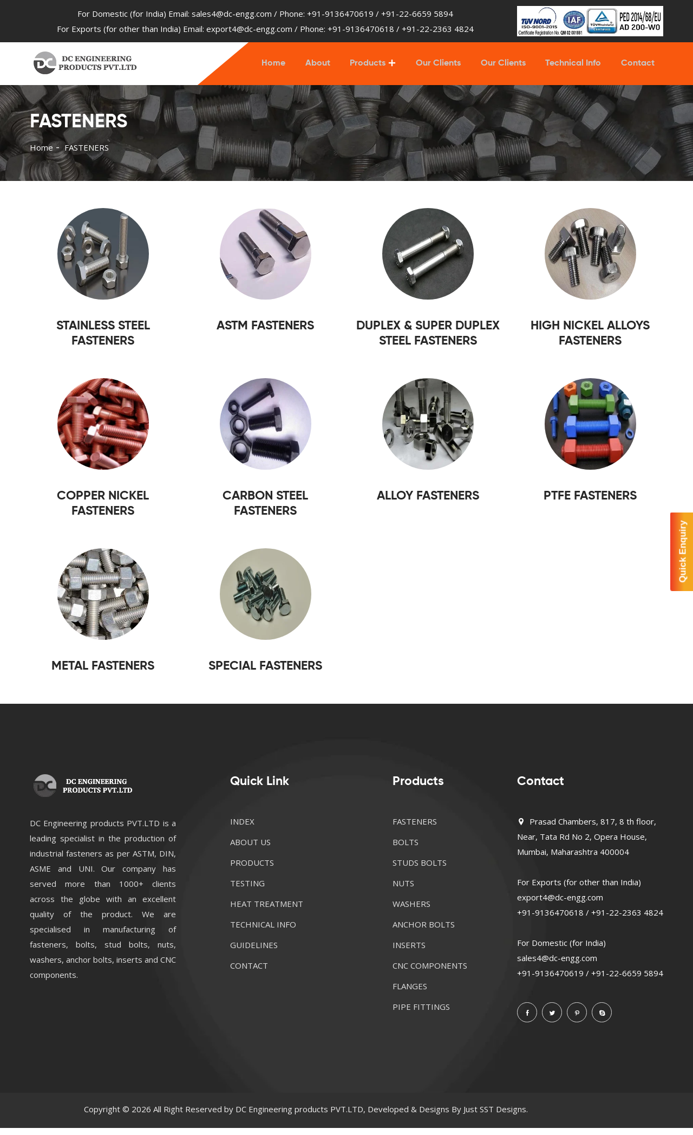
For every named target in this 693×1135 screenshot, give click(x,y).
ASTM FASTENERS (265, 333)
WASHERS (411, 910)
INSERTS (409, 951)
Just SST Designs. (495, 1116)
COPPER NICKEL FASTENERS (103, 510)
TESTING (247, 890)
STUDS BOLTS (420, 869)
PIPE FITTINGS (421, 1013)
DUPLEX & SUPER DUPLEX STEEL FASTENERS (428, 340)
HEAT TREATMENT (266, 910)
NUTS (403, 890)
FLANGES (410, 993)
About (325, 67)
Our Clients (443, 67)
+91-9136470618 (361, 28)
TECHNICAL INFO (263, 931)
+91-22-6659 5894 (417, 13)
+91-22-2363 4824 (438, 28)
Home (283, 67)
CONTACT (249, 972)
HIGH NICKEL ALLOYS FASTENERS (590, 340)
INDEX (242, 828)
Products (374, 67)
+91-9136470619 (340, 13)
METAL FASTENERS (102, 673)
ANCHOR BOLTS (424, 931)
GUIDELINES (254, 951)
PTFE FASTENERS (590, 503)
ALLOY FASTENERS (428, 503)
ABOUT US (250, 849)
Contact (638, 67)
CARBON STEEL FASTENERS (265, 510)
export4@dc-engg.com (249, 28)
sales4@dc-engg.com (232, 13)
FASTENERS (415, 828)
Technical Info (575, 67)
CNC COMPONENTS (430, 972)
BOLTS (406, 849)
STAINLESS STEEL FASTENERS (103, 340)
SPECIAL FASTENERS (265, 673)
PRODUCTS (252, 869)
